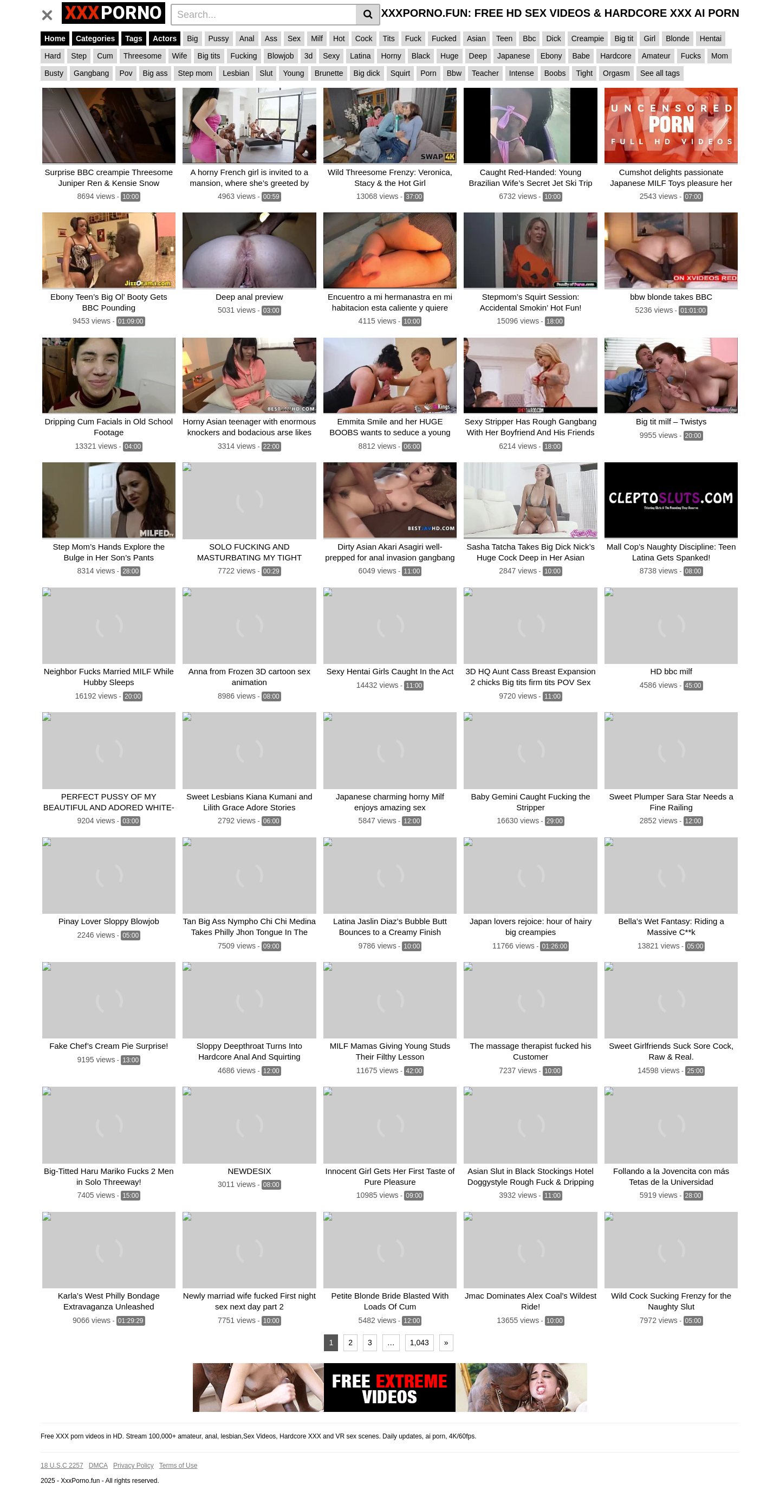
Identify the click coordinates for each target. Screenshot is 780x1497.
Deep (478, 55)
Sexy (331, 55)
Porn (428, 73)
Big (192, 38)
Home (55, 38)
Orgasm (616, 73)
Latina (360, 55)
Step (79, 55)
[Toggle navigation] (51, 13)
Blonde (678, 38)
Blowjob (281, 55)
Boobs (555, 73)
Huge (449, 55)
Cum (105, 55)
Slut (265, 73)
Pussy (219, 38)
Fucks (691, 55)
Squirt (401, 73)
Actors (165, 38)
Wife (179, 55)
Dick (553, 38)
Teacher (485, 73)
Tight (584, 73)
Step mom (195, 73)
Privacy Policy (133, 1452)
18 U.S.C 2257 (62, 1452)
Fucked (444, 38)
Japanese (513, 55)
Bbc (529, 38)
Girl (649, 38)
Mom (719, 55)
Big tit (623, 38)
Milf (317, 38)
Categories (95, 38)
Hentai (711, 38)
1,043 (419, 1329)
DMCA (98, 1452)
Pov (125, 73)
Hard (52, 55)
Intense (521, 73)
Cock (364, 38)
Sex (294, 38)
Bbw (454, 73)
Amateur (656, 55)
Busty (53, 73)
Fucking (244, 55)
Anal (247, 38)
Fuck (413, 38)
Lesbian (236, 73)
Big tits (209, 55)
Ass (271, 38)
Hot (339, 38)
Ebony (551, 55)
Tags (133, 38)
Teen (504, 38)
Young (293, 73)
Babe (581, 55)
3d (308, 55)
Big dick (367, 73)
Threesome (142, 55)
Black (421, 55)
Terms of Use (178, 1452)
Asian (476, 38)
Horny (391, 55)
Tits (389, 38)
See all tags (660, 73)
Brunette (329, 73)
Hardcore (616, 55)
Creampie (587, 38)
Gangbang (91, 73)
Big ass (155, 73)
